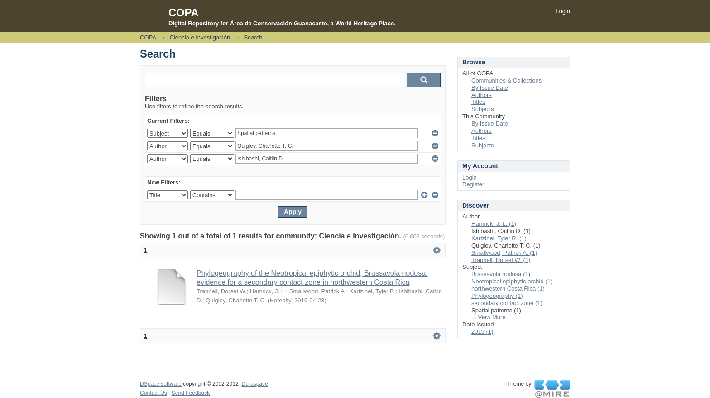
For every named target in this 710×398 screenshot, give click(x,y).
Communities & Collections (506, 80)
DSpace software (161, 384)
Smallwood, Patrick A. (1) (504, 252)
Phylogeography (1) (497, 295)
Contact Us (153, 393)
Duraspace (254, 384)
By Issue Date (489, 87)
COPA (148, 37)
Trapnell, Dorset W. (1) (500, 260)
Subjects (482, 109)
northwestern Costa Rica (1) (508, 288)
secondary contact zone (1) (506, 303)
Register (473, 184)
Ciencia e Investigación (199, 37)
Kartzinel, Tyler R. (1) (499, 238)
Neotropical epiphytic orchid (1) (511, 281)
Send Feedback (191, 393)
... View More (488, 317)
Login (563, 11)
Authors (481, 95)
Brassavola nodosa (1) (500, 274)
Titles (478, 101)
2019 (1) (482, 331)
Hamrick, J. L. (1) (493, 223)
